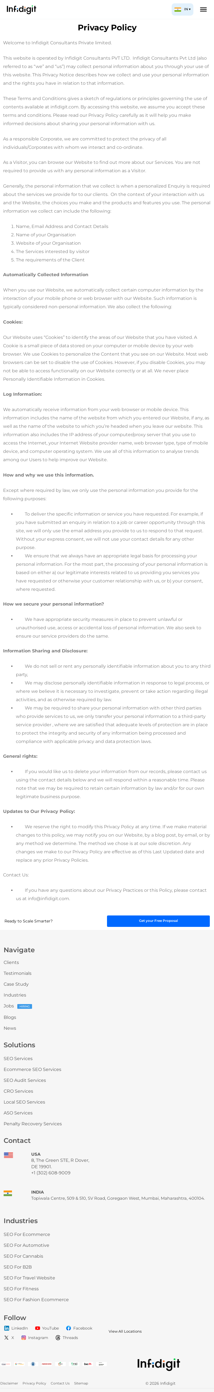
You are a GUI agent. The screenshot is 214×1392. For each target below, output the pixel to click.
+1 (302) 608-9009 (50, 1172)
